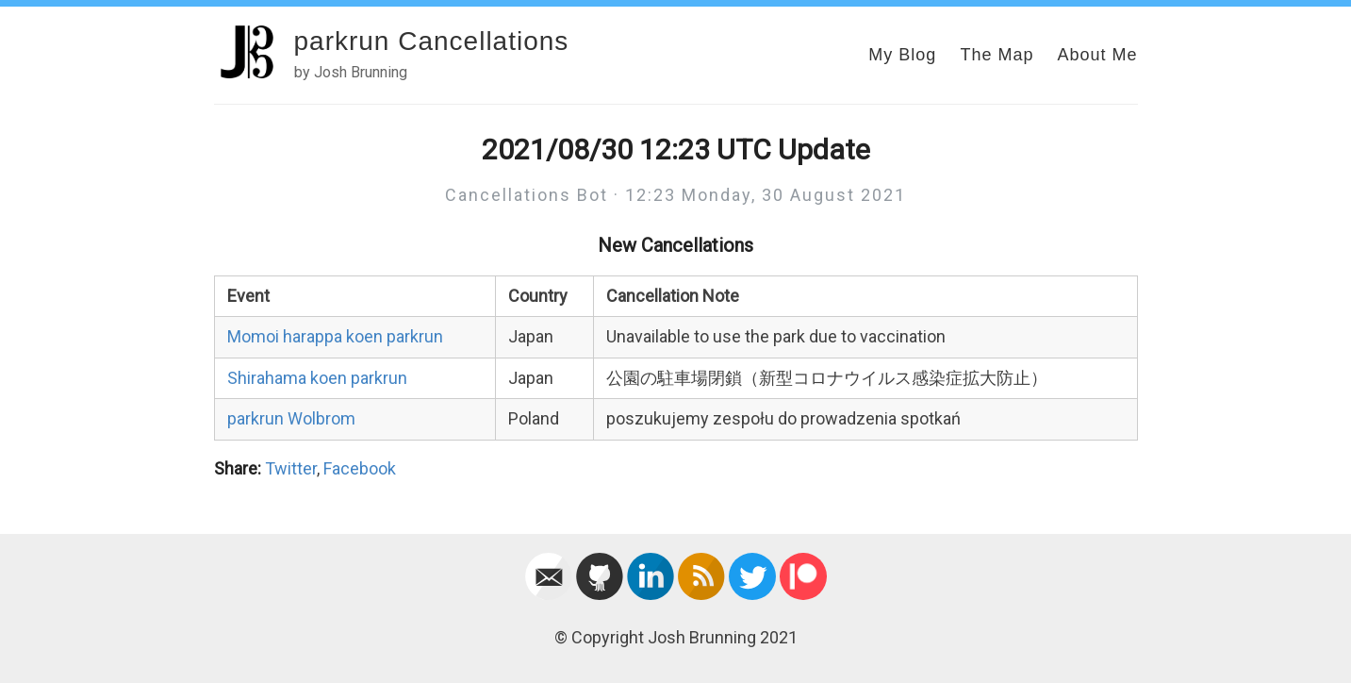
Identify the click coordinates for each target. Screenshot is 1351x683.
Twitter (291, 468)
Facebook (359, 468)
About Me (1097, 54)
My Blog (902, 54)
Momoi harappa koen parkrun (335, 336)
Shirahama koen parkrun (317, 378)
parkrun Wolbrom (291, 418)
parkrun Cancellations (431, 41)
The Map (996, 54)
